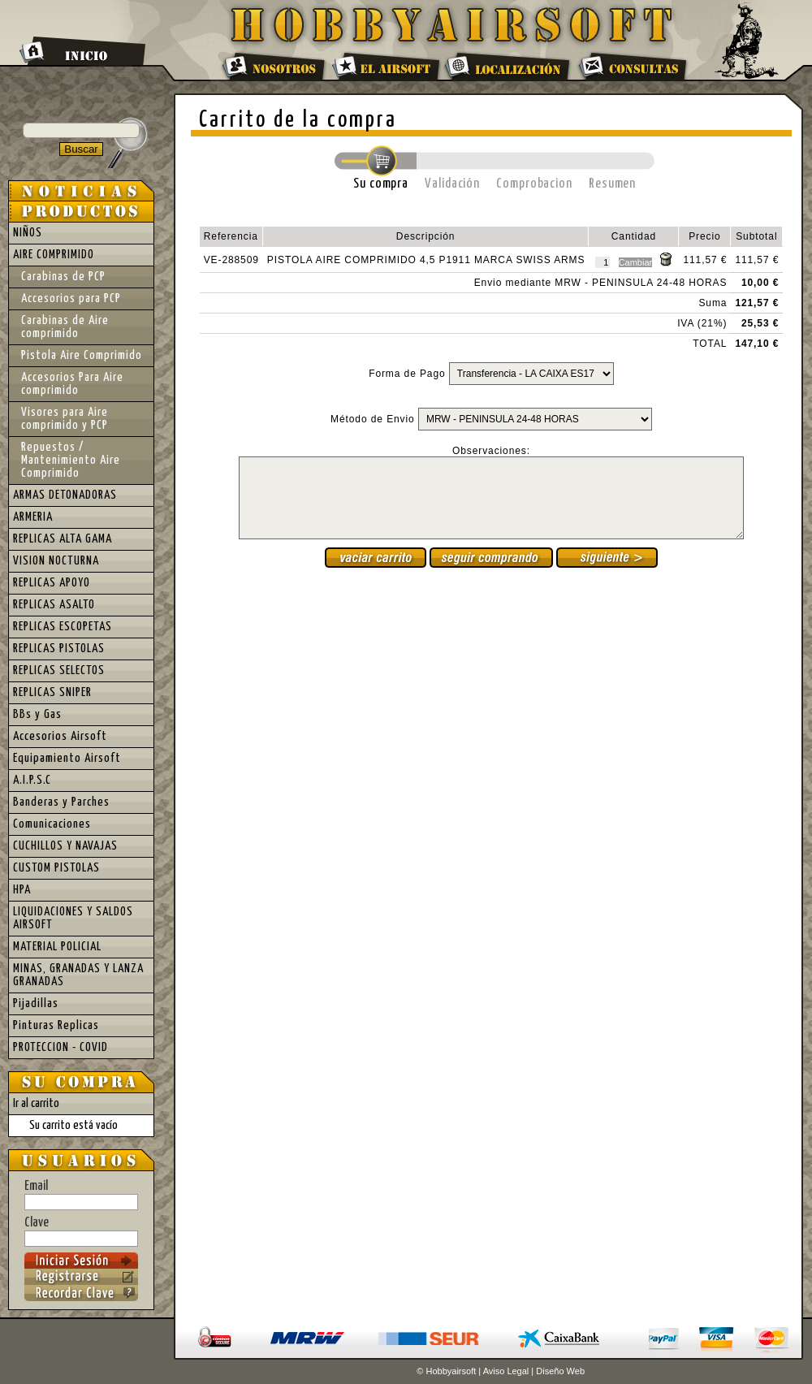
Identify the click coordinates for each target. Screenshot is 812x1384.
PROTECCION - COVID (60, 1047)
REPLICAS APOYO (51, 583)
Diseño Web (560, 1371)
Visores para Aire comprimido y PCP (64, 418)
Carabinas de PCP (63, 276)
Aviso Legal (506, 1371)
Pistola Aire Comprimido (81, 355)
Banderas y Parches (61, 802)
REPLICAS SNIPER (52, 692)
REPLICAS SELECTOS (59, 670)
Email (81, 1194)
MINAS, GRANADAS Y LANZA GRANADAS (78, 975)
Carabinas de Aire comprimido (65, 327)
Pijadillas (35, 1003)
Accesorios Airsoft (60, 736)
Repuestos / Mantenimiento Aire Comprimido (70, 460)
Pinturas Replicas (56, 1025)
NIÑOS (27, 233)
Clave (81, 1231)
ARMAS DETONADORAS (65, 495)
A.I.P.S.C (32, 780)
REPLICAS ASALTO (54, 605)
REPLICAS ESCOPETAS (62, 627)
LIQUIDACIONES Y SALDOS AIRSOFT (73, 918)
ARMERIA (33, 517)
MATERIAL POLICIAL (57, 947)
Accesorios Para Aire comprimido (72, 383)
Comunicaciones (52, 824)
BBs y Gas (37, 714)
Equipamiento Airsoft (67, 758)
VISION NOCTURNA (56, 561)
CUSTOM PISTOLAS (56, 868)
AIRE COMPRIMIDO (53, 255)
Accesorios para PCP (71, 298)
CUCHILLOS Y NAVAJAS (65, 846)
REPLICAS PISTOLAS (59, 648)
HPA (22, 890)
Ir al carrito (36, 1103)
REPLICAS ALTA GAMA (62, 539)
